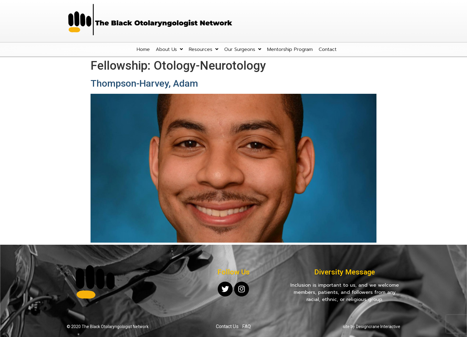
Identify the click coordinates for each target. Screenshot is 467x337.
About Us (169, 49)
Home (143, 49)
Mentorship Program (290, 49)
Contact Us (227, 326)
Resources (203, 49)
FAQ (246, 326)
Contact (328, 49)
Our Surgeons (242, 49)
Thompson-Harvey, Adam (144, 83)
